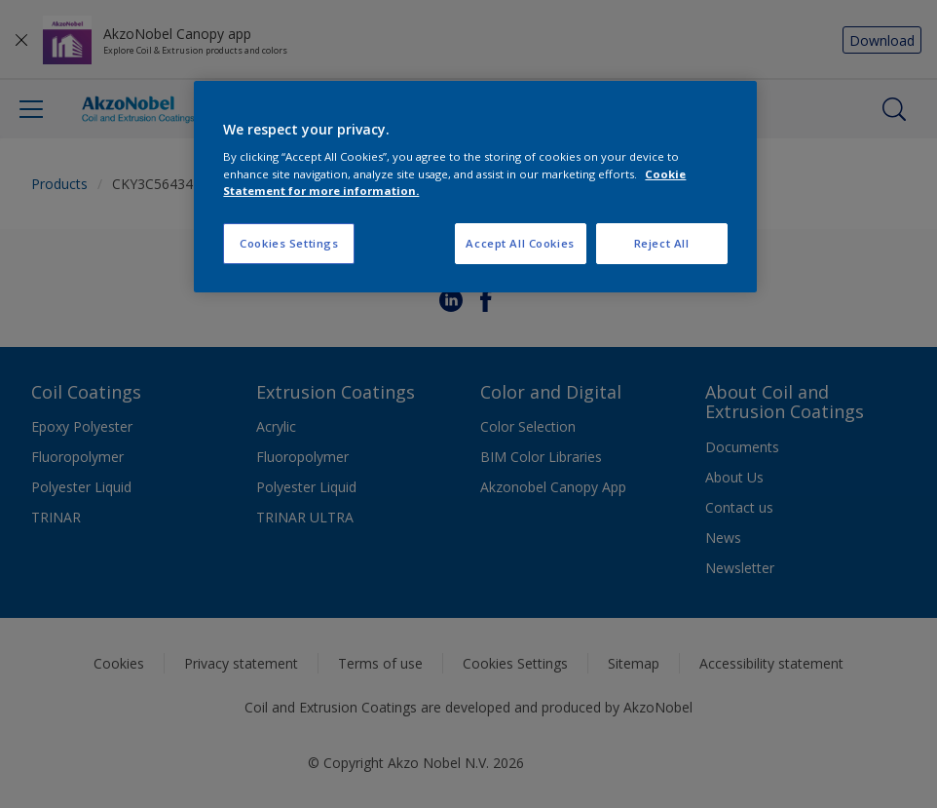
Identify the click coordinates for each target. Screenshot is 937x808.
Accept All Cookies (520, 243)
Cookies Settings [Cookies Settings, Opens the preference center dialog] (289, 243)
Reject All (662, 243)
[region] (475, 186)
